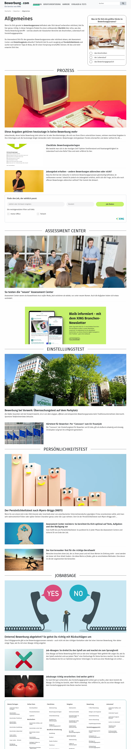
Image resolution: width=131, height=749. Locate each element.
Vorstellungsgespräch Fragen (94, 731)
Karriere (66, 4)
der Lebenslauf (100, 57)
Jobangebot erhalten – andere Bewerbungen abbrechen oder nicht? (79, 171)
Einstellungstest (65, 349)
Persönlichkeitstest (65, 449)
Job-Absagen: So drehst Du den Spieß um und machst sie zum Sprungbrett (82, 650)
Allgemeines (26, 11)
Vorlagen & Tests (78, 4)
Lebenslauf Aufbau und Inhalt (115, 708)
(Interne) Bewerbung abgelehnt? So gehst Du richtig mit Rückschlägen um (48, 637)
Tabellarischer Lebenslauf (112, 726)
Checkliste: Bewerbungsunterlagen (63, 145)
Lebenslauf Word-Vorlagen (14, 708)
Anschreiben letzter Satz (34, 732)
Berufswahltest (33, 708)
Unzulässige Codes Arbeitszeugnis (74, 721)
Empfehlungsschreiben (95, 723)
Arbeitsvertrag (53, 708)
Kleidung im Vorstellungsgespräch (94, 741)
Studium (51, 737)
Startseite (8, 11)
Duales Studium (53, 741)
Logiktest (31, 716)
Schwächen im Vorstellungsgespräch (94, 736)
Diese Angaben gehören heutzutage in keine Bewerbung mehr (41, 132)
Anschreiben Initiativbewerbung (15, 713)
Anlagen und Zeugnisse (95, 712)
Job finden (110, 204)
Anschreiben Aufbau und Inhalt (35, 723)
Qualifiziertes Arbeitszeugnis (53, 720)
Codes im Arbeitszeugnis (73, 744)
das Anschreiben (100, 53)
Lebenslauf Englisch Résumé (114, 717)
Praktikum (52, 745)
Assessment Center (65, 231)
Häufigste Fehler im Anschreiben (34, 742)
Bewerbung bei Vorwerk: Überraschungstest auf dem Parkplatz (41, 410)
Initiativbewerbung (54, 716)
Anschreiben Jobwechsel (16, 731)
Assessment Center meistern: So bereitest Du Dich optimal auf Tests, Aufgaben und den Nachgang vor (84, 525)
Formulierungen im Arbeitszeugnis (74, 716)
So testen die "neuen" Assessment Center (29, 292)
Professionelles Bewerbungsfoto (113, 731)
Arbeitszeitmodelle (74, 712)
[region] (107, 40)
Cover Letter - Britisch (15, 740)
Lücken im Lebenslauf (114, 722)
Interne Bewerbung (94, 720)
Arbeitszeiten (72, 708)
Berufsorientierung (52, 4)
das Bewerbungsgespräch (104, 61)
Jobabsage (65, 575)
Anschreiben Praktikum (16, 718)
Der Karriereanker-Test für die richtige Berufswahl (70, 550)
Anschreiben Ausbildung (16, 727)
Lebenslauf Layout (113, 713)
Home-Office (13, 214)
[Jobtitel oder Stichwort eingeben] (36, 204)
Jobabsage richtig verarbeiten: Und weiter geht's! (70, 676)
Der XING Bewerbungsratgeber (74, 731)
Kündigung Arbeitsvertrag (13, 744)
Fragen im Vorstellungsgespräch (54, 725)
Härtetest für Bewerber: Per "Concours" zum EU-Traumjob (74, 423)
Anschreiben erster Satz (35, 728)
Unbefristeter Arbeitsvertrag (73, 726)
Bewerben (37, 4)
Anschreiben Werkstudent (13, 722)
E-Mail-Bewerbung (94, 708)
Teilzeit (41, 214)
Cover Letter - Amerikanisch (13, 735)
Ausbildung (52, 733)
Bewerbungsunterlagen (55, 712)
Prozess (65, 70)
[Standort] (80, 204)
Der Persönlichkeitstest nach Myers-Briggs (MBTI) (34, 510)
